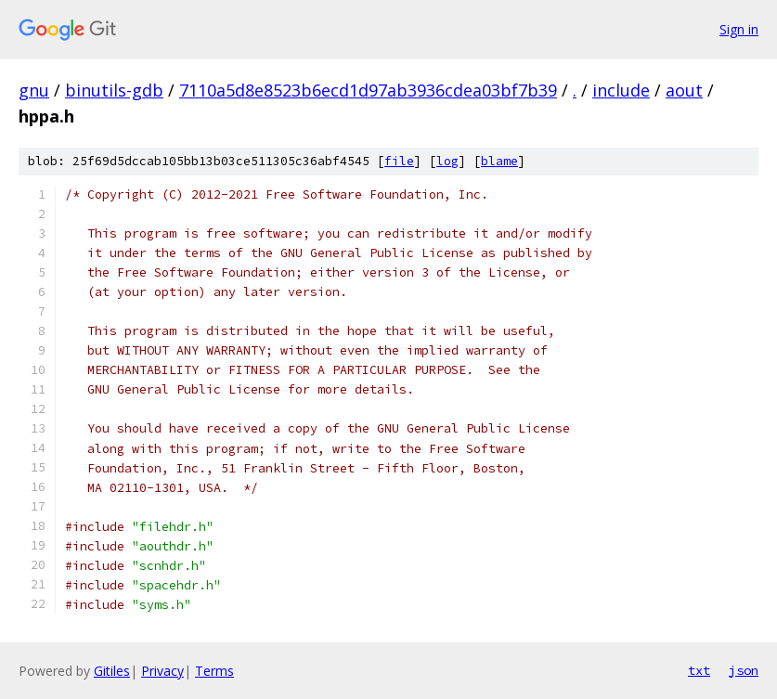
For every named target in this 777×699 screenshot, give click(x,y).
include (621, 90)
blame (499, 161)
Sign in (738, 29)
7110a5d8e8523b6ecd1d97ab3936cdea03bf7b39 (368, 90)
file (399, 161)
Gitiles (112, 671)
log (447, 161)
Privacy (162, 671)
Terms (214, 671)
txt (699, 670)
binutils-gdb (114, 90)
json (743, 670)
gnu (34, 90)
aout (684, 90)
